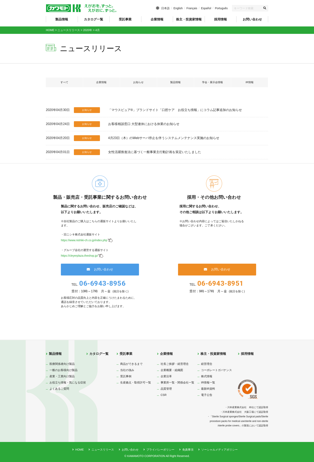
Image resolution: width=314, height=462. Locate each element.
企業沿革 (166, 376)
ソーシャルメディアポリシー (219, 449)
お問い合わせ (252, 19)
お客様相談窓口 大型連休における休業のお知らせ (143, 124)
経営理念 (206, 363)
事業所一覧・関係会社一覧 (177, 382)
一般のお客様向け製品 (63, 370)
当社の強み (127, 370)
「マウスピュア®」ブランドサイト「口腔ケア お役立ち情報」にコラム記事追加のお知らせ (175, 110)
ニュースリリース (103, 449)
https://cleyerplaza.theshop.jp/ (79, 255)
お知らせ (138, 82)
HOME (79, 449)
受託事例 (125, 376)
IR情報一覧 (208, 382)
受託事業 (126, 353)
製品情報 (175, 82)
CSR (164, 394)
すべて (64, 82)
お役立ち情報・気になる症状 (67, 382)
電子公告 (206, 394)
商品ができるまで (131, 363)
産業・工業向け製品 (62, 376)
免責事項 (187, 449)
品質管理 (166, 388)
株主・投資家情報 (213, 353)
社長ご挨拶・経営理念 (175, 363)
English (178, 8)
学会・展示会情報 (212, 82)
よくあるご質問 (59, 388)
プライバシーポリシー (160, 449)
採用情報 (220, 19)
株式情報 (206, 376)
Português (221, 8)
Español (206, 8)
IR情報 (249, 82)
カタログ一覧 (93, 19)
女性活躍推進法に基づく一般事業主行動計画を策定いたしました (154, 152)
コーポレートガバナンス (216, 370)
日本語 (165, 8)
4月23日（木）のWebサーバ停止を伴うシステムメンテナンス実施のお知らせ (163, 138)
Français (191, 8)
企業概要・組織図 (172, 370)
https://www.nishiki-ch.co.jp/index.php (84, 240)
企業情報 (101, 82)
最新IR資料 (208, 388)
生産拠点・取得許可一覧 (135, 382)
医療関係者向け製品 (62, 363)
